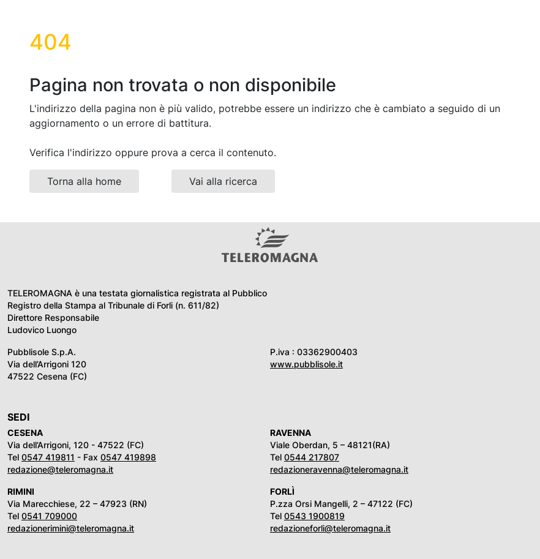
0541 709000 (49, 516)
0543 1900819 (314, 516)
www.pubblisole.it (306, 364)
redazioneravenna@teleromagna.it (339, 469)
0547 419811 (48, 457)
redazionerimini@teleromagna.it (70, 528)
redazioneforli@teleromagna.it (330, 528)
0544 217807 (311, 457)
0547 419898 (128, 457)
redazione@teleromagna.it (60, 469)
